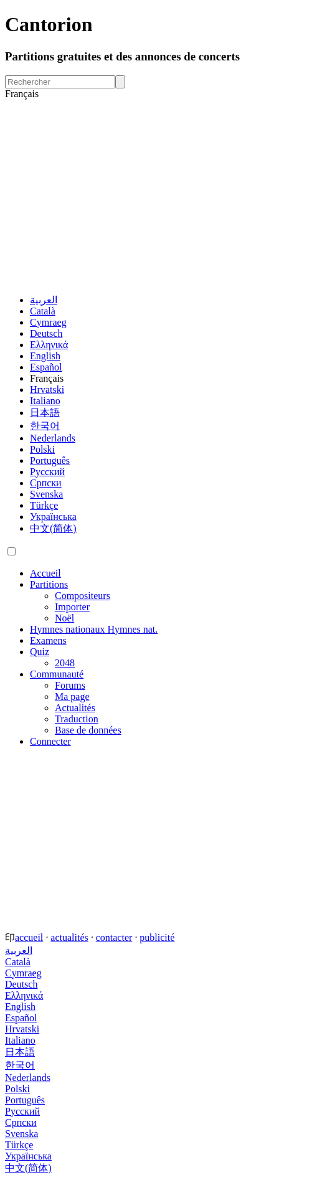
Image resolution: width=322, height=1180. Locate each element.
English (45, 356)
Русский (47, 471)
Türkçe (44, 505)
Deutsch (46, 333)
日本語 (45, 412)
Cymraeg (48, 322)
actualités (69, 937)
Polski (42, 449)
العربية (43, 300)
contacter (114, 937)
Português (50, 460)
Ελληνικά (49, 344)
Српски (46, 483)
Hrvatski (47, 389)
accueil (29, 937)
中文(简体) (53, 528)
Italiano (45, 400)
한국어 (45, 425)
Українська (53, 516)
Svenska (46, 494)
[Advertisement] (161, 197)
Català (42, 311)
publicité (157, 937)
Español (46, 367)
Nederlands (52, 438)
